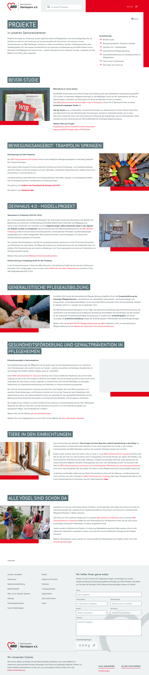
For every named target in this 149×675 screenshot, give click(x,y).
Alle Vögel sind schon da (113, 65)
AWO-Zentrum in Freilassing (108, 517)
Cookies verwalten (14, 574)
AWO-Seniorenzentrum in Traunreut (26, 375)
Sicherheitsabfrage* (84, 639)
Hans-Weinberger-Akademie (73, 418)
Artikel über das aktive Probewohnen (63, 268)
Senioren (45, 584)
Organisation (47, 593)
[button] (48, 7)
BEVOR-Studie (108, 39)
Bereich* (78, 608)
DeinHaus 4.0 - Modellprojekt (114, 47)
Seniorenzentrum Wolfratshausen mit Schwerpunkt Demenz (116, 465)
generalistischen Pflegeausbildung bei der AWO (86, 323)
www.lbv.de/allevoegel (62, 542)
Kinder (44, 574)
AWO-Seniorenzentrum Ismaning (117, 454)
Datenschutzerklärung (16, 670)
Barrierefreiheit (13, 589)
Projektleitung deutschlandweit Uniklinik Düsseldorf (74, 126)
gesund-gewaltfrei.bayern (41, 413)
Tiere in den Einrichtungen (113, 61)
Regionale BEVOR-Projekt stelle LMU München (71, 129)
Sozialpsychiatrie (48, 589)
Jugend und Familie (49, 579)
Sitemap (10, 598)
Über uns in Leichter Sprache (18, 593)
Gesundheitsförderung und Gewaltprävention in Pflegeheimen (122, 56)
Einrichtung (114, 608)
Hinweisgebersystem (15, 603)
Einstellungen (104, 671)
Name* (78, 590)
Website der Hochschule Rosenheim (43, 256)
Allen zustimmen (131, 666)
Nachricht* (79, 617)
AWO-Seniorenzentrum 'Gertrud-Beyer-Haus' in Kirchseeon (80, 102)
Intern (44, 603)
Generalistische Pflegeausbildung (116, 51)
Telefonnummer (115, 599)
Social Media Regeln (15, 608)
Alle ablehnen (107, 666)
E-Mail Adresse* (80, 599)
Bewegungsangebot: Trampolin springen (119, 43)
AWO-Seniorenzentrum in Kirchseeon (74, 465)
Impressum (11, 579)
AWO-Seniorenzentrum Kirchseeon (24, 159)
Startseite (11, 560)
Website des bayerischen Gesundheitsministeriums (94, 326)
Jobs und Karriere (49, 598)
